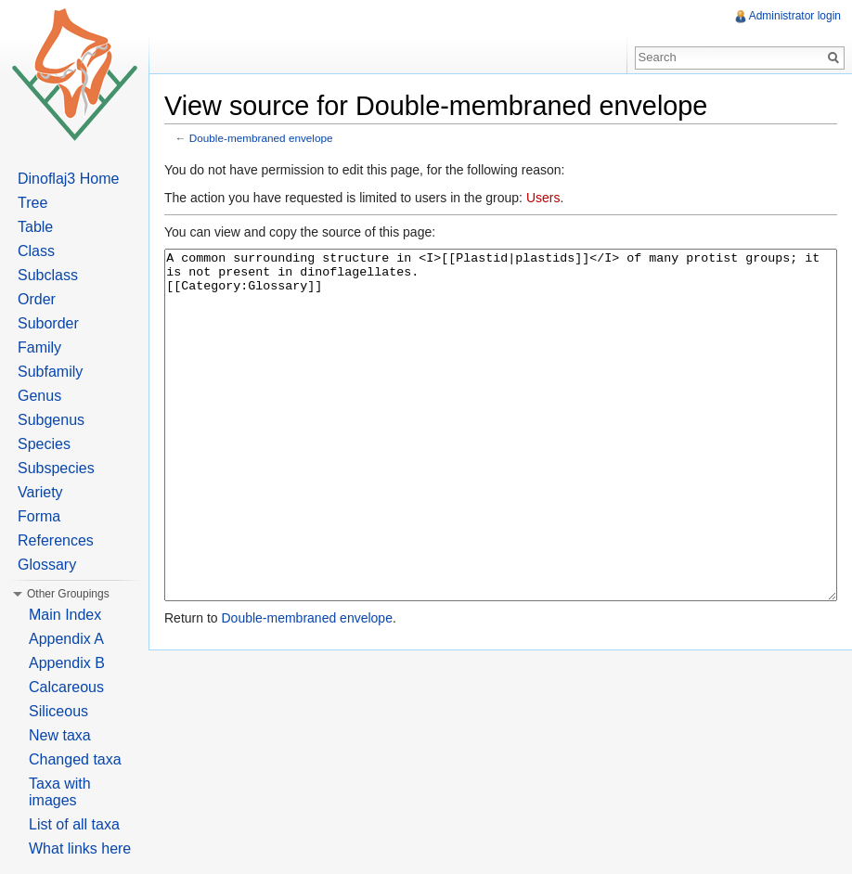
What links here (80, 848)
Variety (40, 492)
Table (35, 227)
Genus (39, 396)
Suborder (48, 323)
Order (37, 299)
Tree (32, 203)
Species (44, 444)
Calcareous (66, 687)
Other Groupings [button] (68, 593)
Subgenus (51, 420)
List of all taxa (74, 824)
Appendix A (66, 639)
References (56, 540)
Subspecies (56, 468)
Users (543, 197)
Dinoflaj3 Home (68, 178)
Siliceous (58, 711)
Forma (39, 516)
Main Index (65, 615)
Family (39, 347)
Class (36, 251)
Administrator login (795, 15)
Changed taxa (75, 759)
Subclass (48, 275)
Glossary (47, 564)
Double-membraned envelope (261, 138)
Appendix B (67, 663)
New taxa (60, 735)
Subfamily (50, 371)
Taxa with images (60, 792)
